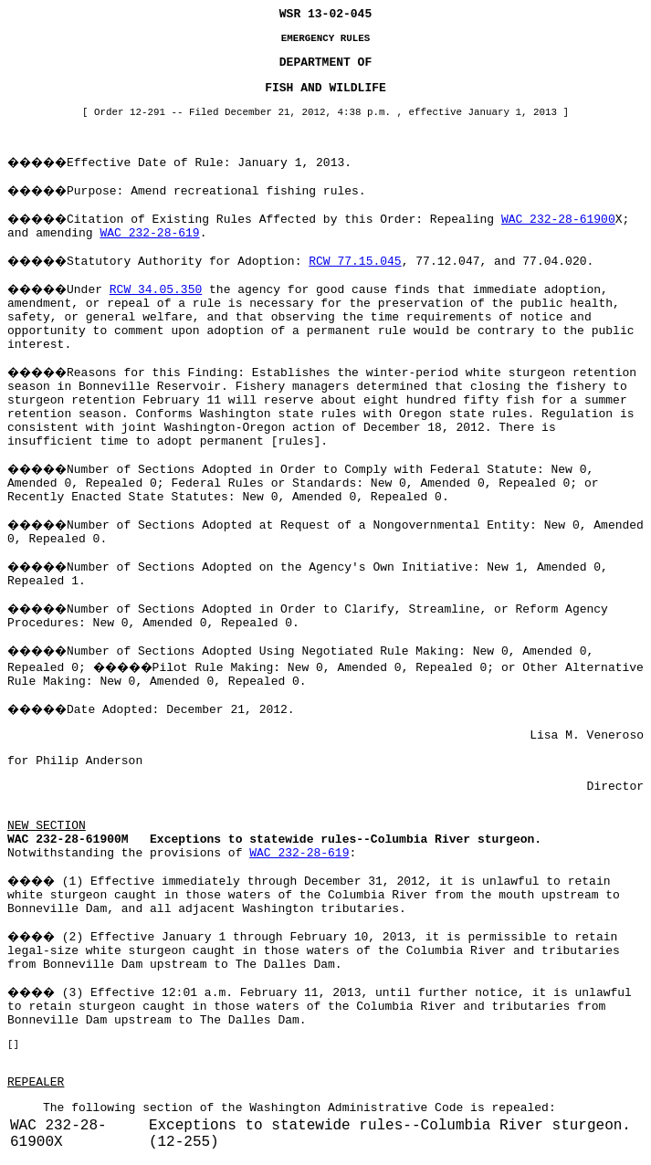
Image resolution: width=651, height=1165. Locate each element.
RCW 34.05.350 (156, 290)
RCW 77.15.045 (355, 261)
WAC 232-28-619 (149, 233)
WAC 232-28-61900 (558, 219)
